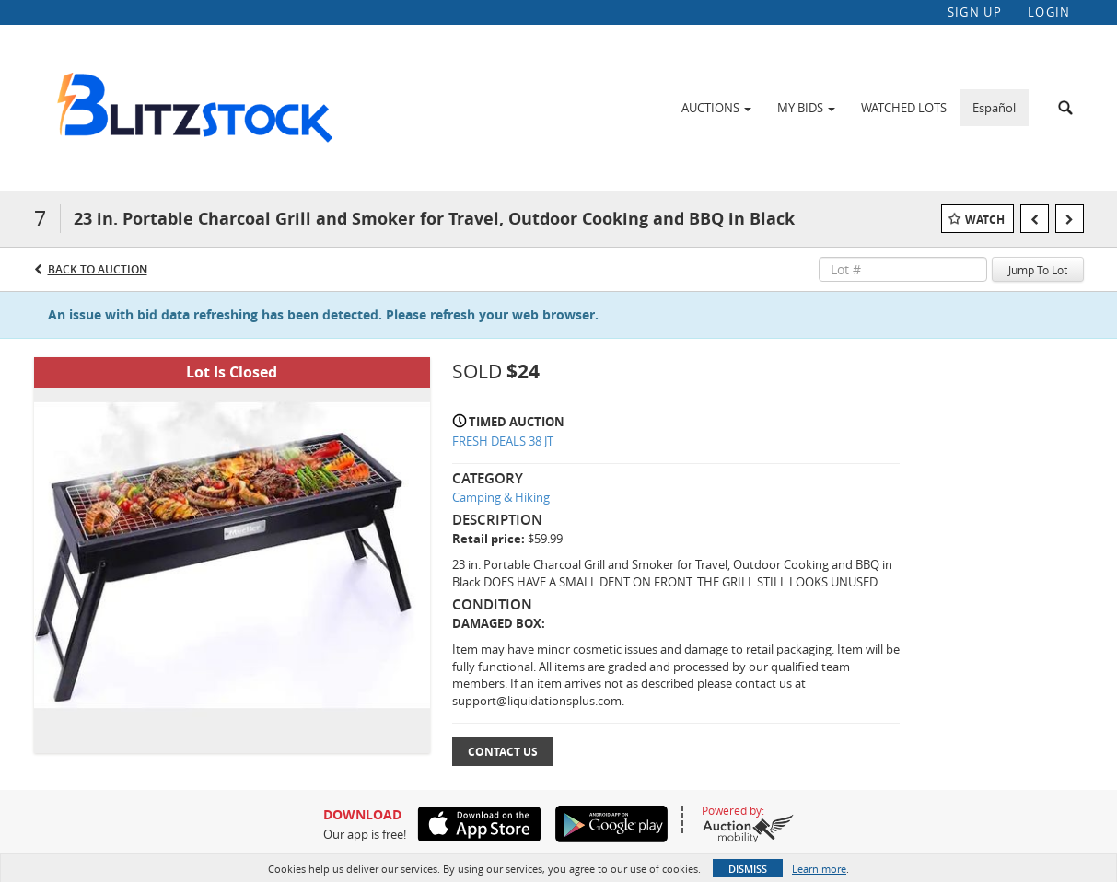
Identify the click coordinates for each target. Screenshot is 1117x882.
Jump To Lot (1037, 269)
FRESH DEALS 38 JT (502, 441)
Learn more (819, 869)
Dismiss (747, 869)
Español (994, 107)
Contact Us (503, 752)
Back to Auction (97, 269)
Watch (985, 219)
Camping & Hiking (501, 497)
